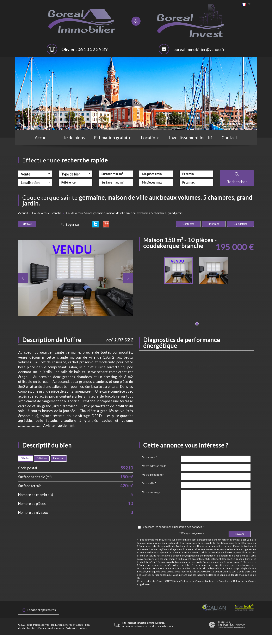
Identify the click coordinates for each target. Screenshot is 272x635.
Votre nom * (149, 457)
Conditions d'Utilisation (231, 581)
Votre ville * (149, 483)
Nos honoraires (56, 628)
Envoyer (239, 534)
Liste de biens (71, 137)
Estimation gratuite (112, 137)
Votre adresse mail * (154, 466)
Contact (229, 137)
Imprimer (214, 223)
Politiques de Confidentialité (195, 581)
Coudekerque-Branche (47, 213)
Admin (83, 628)
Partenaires (72, 628)
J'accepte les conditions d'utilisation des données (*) (174, 527)
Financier (58, 458)
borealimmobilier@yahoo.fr (199, 49)
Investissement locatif (190, 137)
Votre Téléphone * (153, 474)
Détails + (42, 458)
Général (25, 458)
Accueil (42, 137)
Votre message (151, 492)
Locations (150, 137)
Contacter (188, 223)
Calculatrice (240, 223)
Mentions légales (36, 628)
